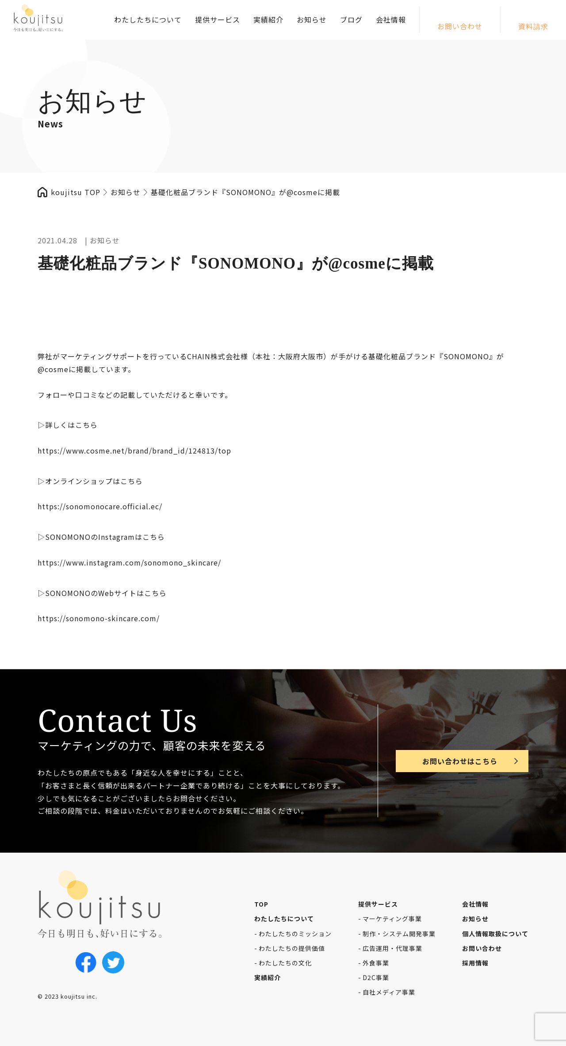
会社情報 (391, 19)
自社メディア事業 (389, 992)
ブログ (351, 19)
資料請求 (533, 26)
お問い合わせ (459, 26)
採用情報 (475, 962)
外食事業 (376, 962)
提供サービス (217, 19)
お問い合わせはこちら (459, 761)
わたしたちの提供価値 (292, 948)
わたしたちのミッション (295, 933)
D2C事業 (376, 977)
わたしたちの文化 (285, 962)
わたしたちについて (148, 19)
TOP (261, 904)
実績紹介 (268, 19)
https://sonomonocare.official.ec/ (100, 506)
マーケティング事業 (392, 918)
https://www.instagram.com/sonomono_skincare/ (129, 562)
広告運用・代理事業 (392, 948)
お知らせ (312, 19)
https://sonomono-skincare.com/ (99, 618)
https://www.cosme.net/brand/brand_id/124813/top (134, 450)
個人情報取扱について (495, 933)
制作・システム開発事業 (399, 933)
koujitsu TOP (75, 192)
